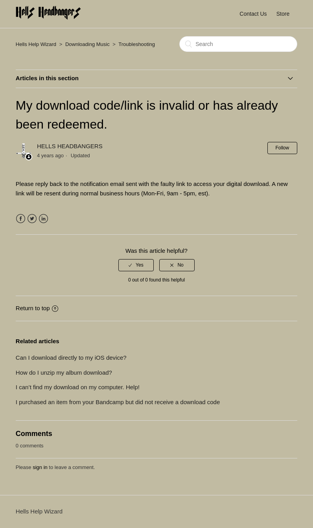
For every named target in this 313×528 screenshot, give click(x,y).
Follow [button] (282, 148)
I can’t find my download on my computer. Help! (78, 387)
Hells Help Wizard (36, 44)
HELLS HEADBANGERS (70, 146)
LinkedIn (43, 219)
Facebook (21, 219)
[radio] (136, 265)
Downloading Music (87, 44)
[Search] (238, 44)
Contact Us (253, 14)
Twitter (32, 219)
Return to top (37, 308)
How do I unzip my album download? (64, 372)
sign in (40, 467)
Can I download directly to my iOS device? (71, 357)
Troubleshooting (136, 44)
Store (282, 14)
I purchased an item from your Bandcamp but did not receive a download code (118, 402)
